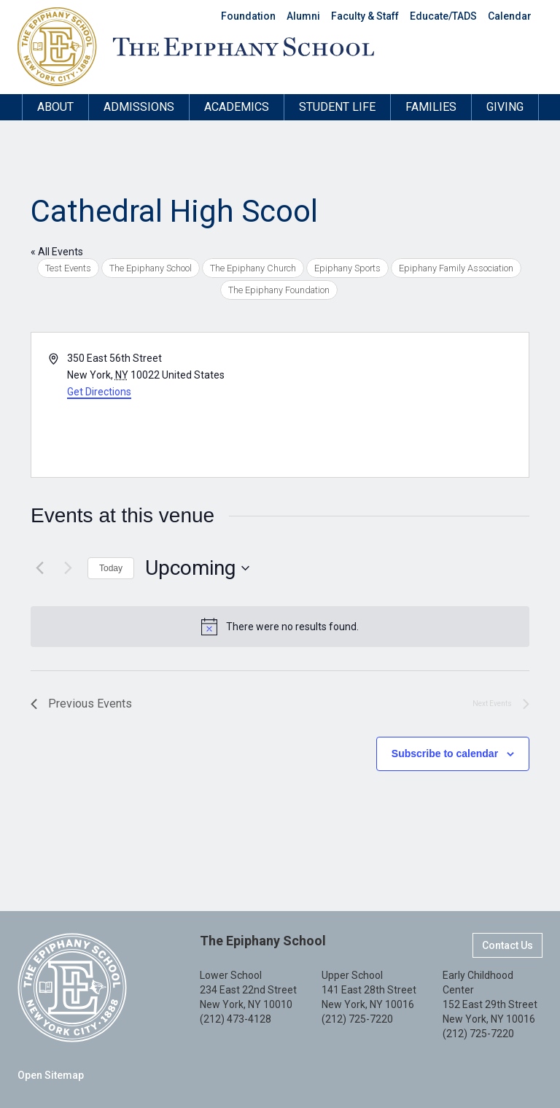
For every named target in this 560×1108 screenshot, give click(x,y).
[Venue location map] (403, 405)
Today (110, 568)
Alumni (303, 16)
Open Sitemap (51, 1075)
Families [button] (430, 107)
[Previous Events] (39, 568)
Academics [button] (236, 107)
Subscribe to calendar (445, 753)
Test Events (68, 268)
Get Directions (99, 392)
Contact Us (507, 945)
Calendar (510, 16)
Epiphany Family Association (456, 268)
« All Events (57, 251)
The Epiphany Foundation (279, 289)
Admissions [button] (139, 107)
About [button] (55, 107)
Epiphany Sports (347, 268)
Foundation (248, 16)
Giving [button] (505, 107)
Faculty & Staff (365, 16)
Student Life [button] (337, 107)
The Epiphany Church (253, 268)
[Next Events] (68, 568)
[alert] (280, 626)
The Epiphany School (150, 268)
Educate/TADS (443, 16)
